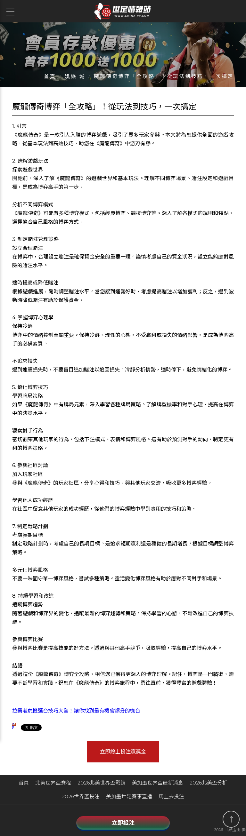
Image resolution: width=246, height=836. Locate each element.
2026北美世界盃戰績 (102, 784)
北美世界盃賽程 (53, 784)
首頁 (50, 79)
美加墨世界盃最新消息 (157, 784)
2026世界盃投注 (81, 798)
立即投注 (123, 822)
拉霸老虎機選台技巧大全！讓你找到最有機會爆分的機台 (76, 713)
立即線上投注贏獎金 (123, 754)
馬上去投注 (171, 798)
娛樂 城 (75, 79)
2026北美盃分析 (208, 784)
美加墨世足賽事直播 (129, 798)
